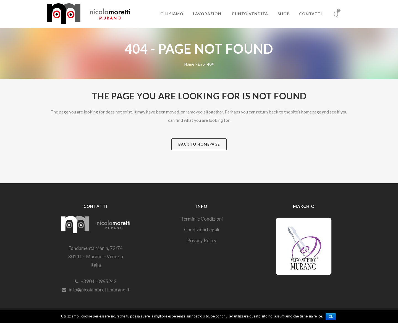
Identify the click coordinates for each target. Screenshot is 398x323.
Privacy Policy (201, 240)
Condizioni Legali (201, 229)
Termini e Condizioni (202, 219)
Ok (331, 317)
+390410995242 (96, 281)
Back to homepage (199, 144)
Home (189, 64)
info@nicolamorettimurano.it (96, 290)
